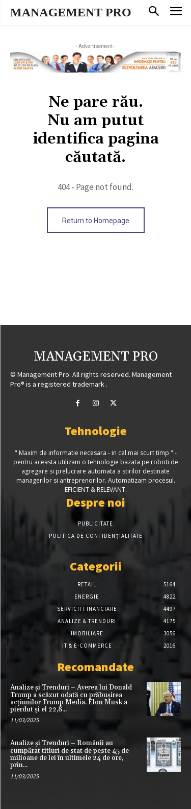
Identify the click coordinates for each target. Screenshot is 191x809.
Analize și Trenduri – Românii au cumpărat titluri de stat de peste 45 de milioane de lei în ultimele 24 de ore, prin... (69, 754)
